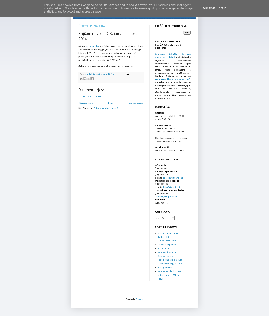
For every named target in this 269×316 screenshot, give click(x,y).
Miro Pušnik (90, 74)
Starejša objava (136, 103)
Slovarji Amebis (165, 268)
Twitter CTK (163, 237)
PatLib (160, 279)
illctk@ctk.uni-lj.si (171, 187)
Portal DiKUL (163, 248)
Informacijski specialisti (166, 197)
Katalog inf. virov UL (167, 252)
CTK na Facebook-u (167, 241)
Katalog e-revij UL (166, 256)
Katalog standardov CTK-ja (170, 271)
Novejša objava (86, 103)
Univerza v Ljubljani (167, 245)
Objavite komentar (92, 96)
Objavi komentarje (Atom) (105, 108)
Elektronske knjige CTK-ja (170, 264)
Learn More (208, 8)
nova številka (92, 46)
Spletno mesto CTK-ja (168, 233)
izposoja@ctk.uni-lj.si (173, 178)
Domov (111, 103)
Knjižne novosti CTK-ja (168, 275)
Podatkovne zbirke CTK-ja (170, 260)
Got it (222, 8)
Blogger (139, 299)
